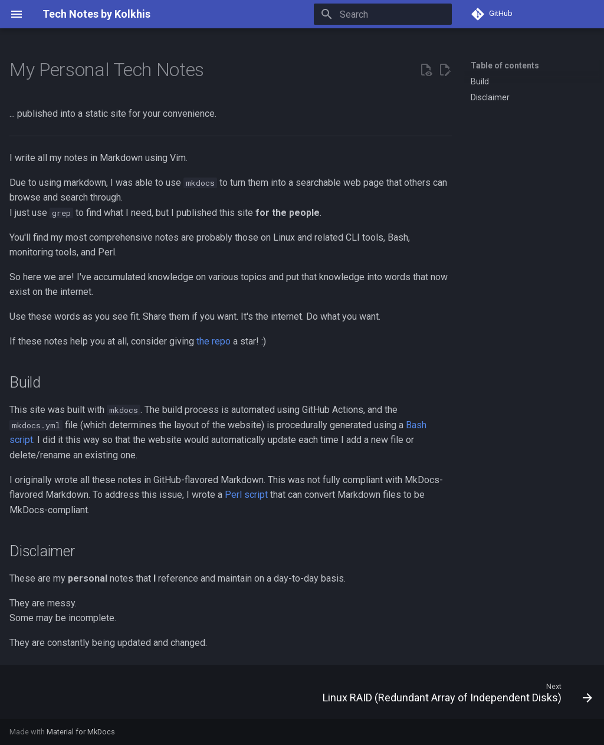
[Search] (383, 14)
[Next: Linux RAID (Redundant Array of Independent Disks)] (455, 695)
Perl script (246, 494)
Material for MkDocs (81, 731)
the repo (213, 341)
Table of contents (505, 65)
